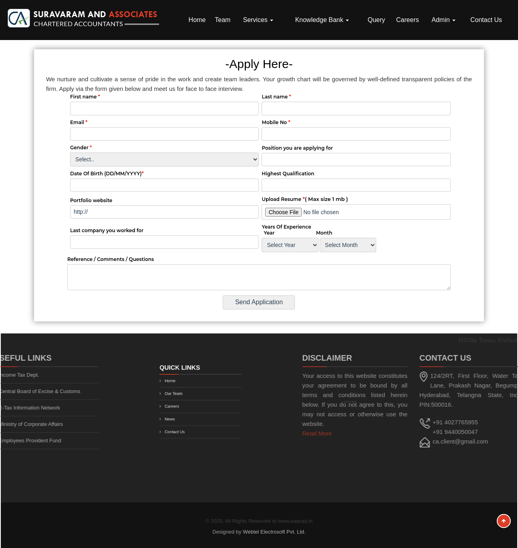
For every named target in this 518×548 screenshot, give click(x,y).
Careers (407, 19)
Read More (345, 433)
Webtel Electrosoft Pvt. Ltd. (274, 532)
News (176, 415)
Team (222, 19)
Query (376, 19)
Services (258, 19)
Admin (443, 19)
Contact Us (486, 19)
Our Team (179, 395)
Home (197, 19)
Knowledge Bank (322, 19)
